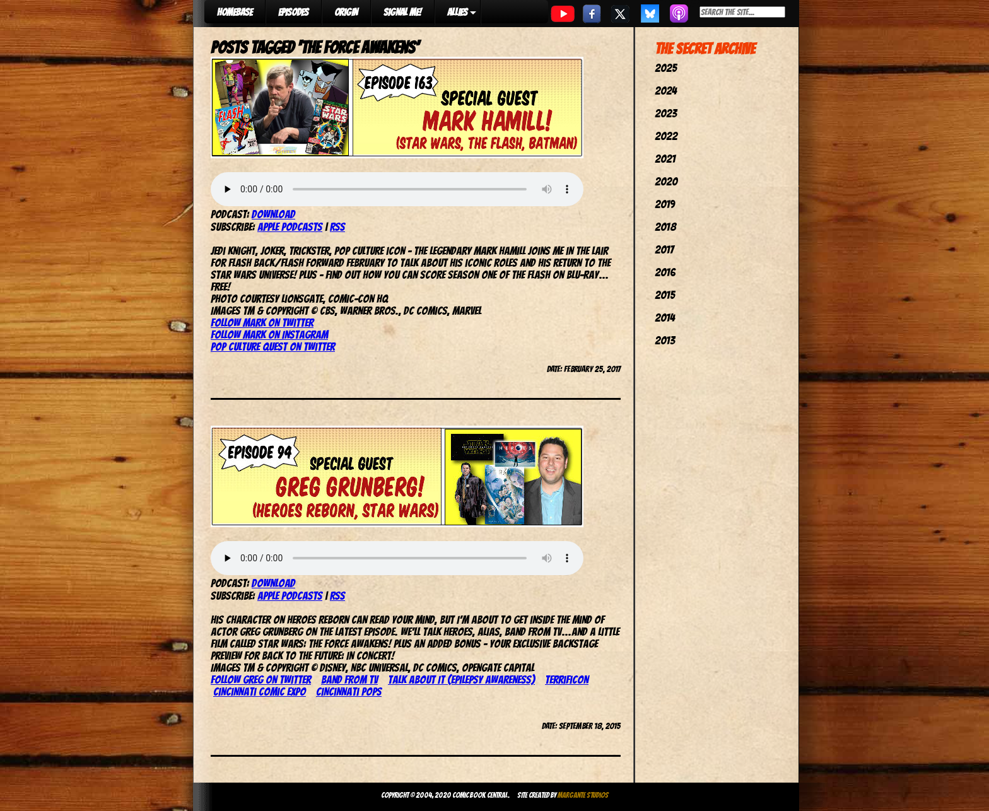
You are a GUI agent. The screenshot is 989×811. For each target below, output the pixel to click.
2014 (665, 318)
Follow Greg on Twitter (261, 680)
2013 (665, 340)
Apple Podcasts (289, 227)
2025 (666, 68)
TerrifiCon (566, 680)
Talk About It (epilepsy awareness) (461, 680)
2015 (665, 295)
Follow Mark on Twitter (262, 323)
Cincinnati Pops (349, 691)
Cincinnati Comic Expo (259, 691)
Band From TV (349, 680)
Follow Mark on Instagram (269, 335)
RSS (337, 227)
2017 (664, 249)
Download (273, 214)
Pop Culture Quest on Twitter (273, 347)
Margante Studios (583, 795)
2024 (666, 90)
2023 (666, 113)
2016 (665, 272)
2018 (665, 227)
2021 (665, 159)
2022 (666, 136)
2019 (665, 204)
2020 (666, 181)
